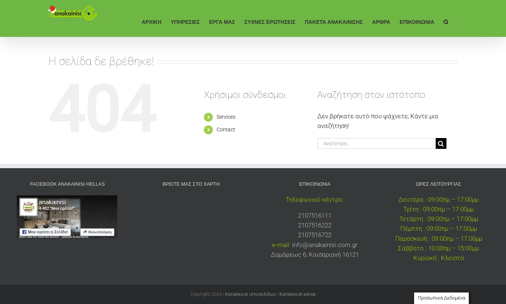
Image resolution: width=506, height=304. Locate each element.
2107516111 (315, 215)
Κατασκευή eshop (297, 294)
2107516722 (315, 235)
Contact (226, 129)
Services (226, 117)
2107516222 (315, 225)
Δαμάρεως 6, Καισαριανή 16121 (315, 254)
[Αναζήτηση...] (376, 143)
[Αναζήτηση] (441, 143)
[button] (445, 21)
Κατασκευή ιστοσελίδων (250, 294)
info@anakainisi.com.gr (325, 245)
